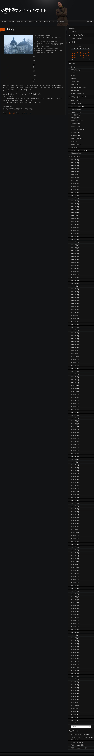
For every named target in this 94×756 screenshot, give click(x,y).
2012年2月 (73, 661)
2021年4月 (73, 339)
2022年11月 (74, 283)
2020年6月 (73, 368)
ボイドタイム (74, 112)
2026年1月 (73, 171)
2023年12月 (74, 245)
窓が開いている (75, 84)
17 (72, 55)
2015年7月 (73, 541)
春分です (10, 29)
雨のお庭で (74, 78)
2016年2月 (73, 520)
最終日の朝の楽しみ (76, 70)
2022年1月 (73, 312)
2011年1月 (73, 699)
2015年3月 (73, 553)
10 (72, 54)
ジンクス (73, 73)
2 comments (27, 113)
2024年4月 (73, 233)
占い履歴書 (74, 135)
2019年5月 (73, 406)
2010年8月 (73, 714)
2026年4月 (73, 163)
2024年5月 (73, 230)
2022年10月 (74, 286)
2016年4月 (73, 515)
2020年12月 (74, 350)
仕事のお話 (74, 118)
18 (74, 55)
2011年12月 (74, 667)
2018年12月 (74, 421)
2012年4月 (73, 655)
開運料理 (73, 147)
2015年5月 (73, 547)
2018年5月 (73, 441)
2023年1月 (73, 277)
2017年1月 (73, 488)
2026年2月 (73, 168)
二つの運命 (74, 76)
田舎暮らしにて (75, 81)
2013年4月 (73, 620)
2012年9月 (73, 641)
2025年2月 (73, 204)
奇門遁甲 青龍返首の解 (77, 93)
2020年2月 (73, 380)
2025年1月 (73, 207)
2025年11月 (74, 177)
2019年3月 (73, 412)
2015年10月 (74, 532)
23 (88, 55)
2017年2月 (73, 485)
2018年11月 (74, 424)
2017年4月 (73, 479)
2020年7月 (73, 365)
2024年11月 (74, 212)
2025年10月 (74, 180)
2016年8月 (73, 503)
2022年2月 (73, 309)
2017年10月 (74, 462)
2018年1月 (73, 453)
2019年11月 (74, 388)
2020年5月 (73, 371)
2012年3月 (73, 658)
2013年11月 (74, 600)
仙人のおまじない (75, 121)
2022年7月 (73, 295)
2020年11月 (74, 353)
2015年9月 (73, 535)
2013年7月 (73, 611)
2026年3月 (73, 165)
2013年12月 (74, 597)
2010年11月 (74, 705)
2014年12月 (74, 561)
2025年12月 (74, 174)
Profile (11, 21)
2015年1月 (73, 558)
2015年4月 (73, 550)
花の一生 (73, 67)
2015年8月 (73, 538)
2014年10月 (74, 567)
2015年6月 (73, 544)
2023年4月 (73, 268)
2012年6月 (73, 649)
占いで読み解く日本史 (76, 129)
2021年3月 (73, 341)
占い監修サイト (21, 21)
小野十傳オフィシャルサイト (23, 10)
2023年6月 (73, 262)
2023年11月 (74, 248)
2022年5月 (73, 300)
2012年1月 (73, 664)
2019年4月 (73, 409)
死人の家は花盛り (75, 90)
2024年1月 (73, 242)
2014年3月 (73, 588)
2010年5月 (73, 720)
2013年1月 (73, 629)
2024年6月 (73, 227)
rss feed (90, 21)
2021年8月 (73, 327)
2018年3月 (73, 447)
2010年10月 (74, 708)
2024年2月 (73, 239)
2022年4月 (73, 303)
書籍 (30, 21)
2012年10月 (74, 638)
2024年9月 (73, 218)
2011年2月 (73, 696)
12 (77, 54)
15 (86, 54)
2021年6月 (73, 333)
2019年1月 (73, 418)
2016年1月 (73, 523)
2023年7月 (73, 259)
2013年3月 (73, 623)
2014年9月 (73, 570)
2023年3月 (73, 271)
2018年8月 (73, 432)
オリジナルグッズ (49, 21)
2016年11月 (74, 494)
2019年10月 (74, 391)
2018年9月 (73, 429)
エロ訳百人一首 (75, 103)
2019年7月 (73, 400)
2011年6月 (73, 685)
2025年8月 (73, 186)
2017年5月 (73, 476)
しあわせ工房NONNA (76, 38)
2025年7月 (73, 189)
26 (77, 57)
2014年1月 (73, 594)
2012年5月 (73, 652)
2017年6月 (73, 473)
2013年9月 (73, 605)
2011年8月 (73, 679)
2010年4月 (73, 723)
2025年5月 (73, 195)
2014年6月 (73, 579)
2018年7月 (73, 435)
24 (72, 57)
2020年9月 (73, 359)
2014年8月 (73, 573)
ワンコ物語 (74, 115)
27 (80, 57)
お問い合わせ (61, 21)
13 (80, 54)
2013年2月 (73, 626)
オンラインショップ (76, 106)
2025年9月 (73, 183)
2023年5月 (73, 265)
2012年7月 (73, 646)
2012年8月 (73, 644)
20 (80, 55)
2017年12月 (74, 456)
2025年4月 (73, 198)
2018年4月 (73, 444)
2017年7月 (73, 471)
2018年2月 (73, 450)
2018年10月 (74, 427)
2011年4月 (73, 690)
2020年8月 (73, 362)
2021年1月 (73, 347)
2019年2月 (73, 415)
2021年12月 (74, 315)
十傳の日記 (74, 123)
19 (77, 55)
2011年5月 (73, 688)
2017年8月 (73, 468)
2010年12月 (74, 702)
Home (4, 21)
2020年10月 (74, 356)
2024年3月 (73, 236)
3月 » (88, 59)
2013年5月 (73, 617)
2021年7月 (73, 330)
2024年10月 (74, 215)
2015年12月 (74, 526)
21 (83, 55)
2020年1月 (73, 383)
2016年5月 (73, 512)
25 (74, 57)
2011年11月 (74, 670)
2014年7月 (73, 576)
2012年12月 (74, 632)
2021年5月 (73, 336)
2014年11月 (74, 564)
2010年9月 (73, 711)
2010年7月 (73, 717)
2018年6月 (73, 438)
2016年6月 (73, 509)
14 (83, 54)
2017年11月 (74, 459)
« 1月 (72, 59)
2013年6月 (73, 614)
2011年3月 (73, 693)
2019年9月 (73, 394)
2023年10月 (74, 251)
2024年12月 (74, 209)
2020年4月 (73, 374)
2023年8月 (73, 256)
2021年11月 (74, 318)
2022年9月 (73, 289)
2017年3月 (73, 482)
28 (83, 57)
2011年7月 (73, 682)
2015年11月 (74, 529)
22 (86, 55)
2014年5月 (73, 582)
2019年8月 (73, 397)
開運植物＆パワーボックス (78, 150)
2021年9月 (73, 324)
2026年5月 (73, 160)
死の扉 (72, 141)
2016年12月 (74, 491)
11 (74, 54)
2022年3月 (73, 306)
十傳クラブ (37, 21)
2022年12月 (74, 280)
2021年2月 (73, 344)
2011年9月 (73, 676)
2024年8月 (73, 221)
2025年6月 (73, 192)
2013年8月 (73, 608)
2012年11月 (74, 635)
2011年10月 (74, 673)
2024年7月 (73, 224)
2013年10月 (74, 602)
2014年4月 (73, 585)
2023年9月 (73, 253)
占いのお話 (12, 113)
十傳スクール (74, 126)
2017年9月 (73, 465)
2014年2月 (73, 591)
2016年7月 (73, 506)
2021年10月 (74, 321)
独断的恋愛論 (74, 144)
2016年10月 (74, 497)
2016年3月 (73, 517)
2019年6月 (73, 403)
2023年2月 (73, 274)
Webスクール (74, 100)
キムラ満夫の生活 (75, 109)
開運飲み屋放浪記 (75, 153)
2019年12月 (74, 385)
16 (88, 54)
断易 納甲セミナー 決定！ (78, 87)
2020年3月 (73, 377)
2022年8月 (73, 292)
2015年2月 (73, 556)
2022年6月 (73, 297)
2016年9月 (73, 500)
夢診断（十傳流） (75, 138)
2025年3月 (73, 201)
